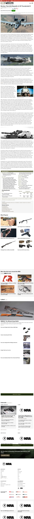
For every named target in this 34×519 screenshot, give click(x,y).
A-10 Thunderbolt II (17, 202)
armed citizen (8, 402)
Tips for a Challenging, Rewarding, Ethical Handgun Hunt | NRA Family (7, 405)
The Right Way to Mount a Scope (8, 211)
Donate (12, 0)
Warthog (29, 202)
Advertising (2, 455)
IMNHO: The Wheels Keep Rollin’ (10, 321)
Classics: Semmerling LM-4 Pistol (6, 332)
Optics (18, 461)
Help (1, 459)
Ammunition (19, 457)
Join (6, 0)
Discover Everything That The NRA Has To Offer (8, 508)
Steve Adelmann (4, 203)
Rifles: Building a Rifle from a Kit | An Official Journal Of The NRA (8, 294)
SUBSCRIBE (5, 440)
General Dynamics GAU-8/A (24, 202)
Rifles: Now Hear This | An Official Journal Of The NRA (25, 294)
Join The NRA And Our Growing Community (23, 496)
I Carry (19, 389)
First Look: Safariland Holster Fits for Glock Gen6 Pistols (10, 345)
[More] (7, 299)
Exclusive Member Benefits (21, 468)
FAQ (1, 457)
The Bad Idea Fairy (5, 207)
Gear (18, 459)
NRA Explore (2, 471)
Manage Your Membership (21, 471)
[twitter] (15, 8)
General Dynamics (24, 39)
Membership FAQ (20, 469)
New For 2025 (3, 418)
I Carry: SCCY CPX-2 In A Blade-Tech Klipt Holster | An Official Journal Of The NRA (24, 412)
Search (2, 460)
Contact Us (2, 456)
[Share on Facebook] (13, 8)
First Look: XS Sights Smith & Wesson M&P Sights (9, 327)
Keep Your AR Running (6, 210)
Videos (19, 418)
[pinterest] (17, 8)
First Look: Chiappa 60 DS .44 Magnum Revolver (9, 336)
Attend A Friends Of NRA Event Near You (25, 507)
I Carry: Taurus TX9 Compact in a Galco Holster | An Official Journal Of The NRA (25, 401)
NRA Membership (20, 467)
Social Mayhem (4, 206)
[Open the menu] (32, 3)
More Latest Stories (21, 379)
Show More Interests (22, 430)
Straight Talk (3, 402)
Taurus (22, 403)
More (6, 299)
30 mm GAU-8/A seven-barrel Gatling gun (8, 202)
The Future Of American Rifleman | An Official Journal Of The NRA (8, 284)
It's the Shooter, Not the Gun (7, 209)
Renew (9, 0)
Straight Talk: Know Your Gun (6, 341)
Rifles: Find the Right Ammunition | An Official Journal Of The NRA (25, 284)
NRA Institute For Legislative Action (5, 469)
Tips (18, 462)
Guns (1, 8)
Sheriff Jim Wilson (4, 389)
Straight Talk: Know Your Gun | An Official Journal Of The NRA (8, 401)
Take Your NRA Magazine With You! (7, 495)
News (18, 455)
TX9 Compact (25, 403)
